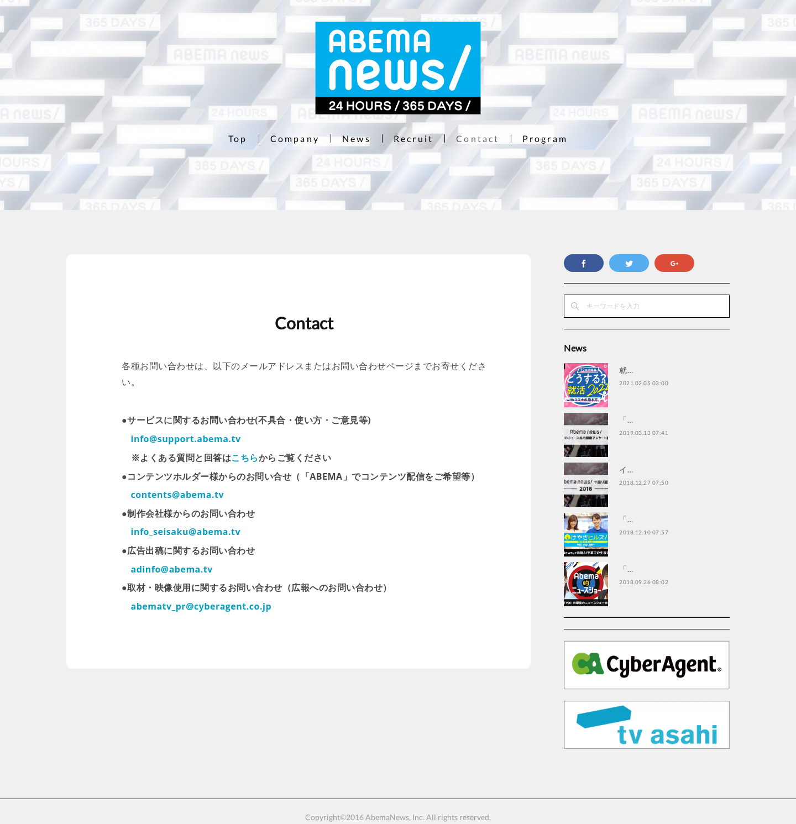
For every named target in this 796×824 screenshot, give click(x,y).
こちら (245, 458)
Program (545, 138)
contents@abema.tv (177, 495)
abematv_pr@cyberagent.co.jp (201, 606)
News (356, 138)
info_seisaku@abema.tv (186, 532)
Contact (477, 138)
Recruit (413, 138)
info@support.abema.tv (186, 439)
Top (238, 138)
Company (295, 138)
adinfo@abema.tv (172, 569)
